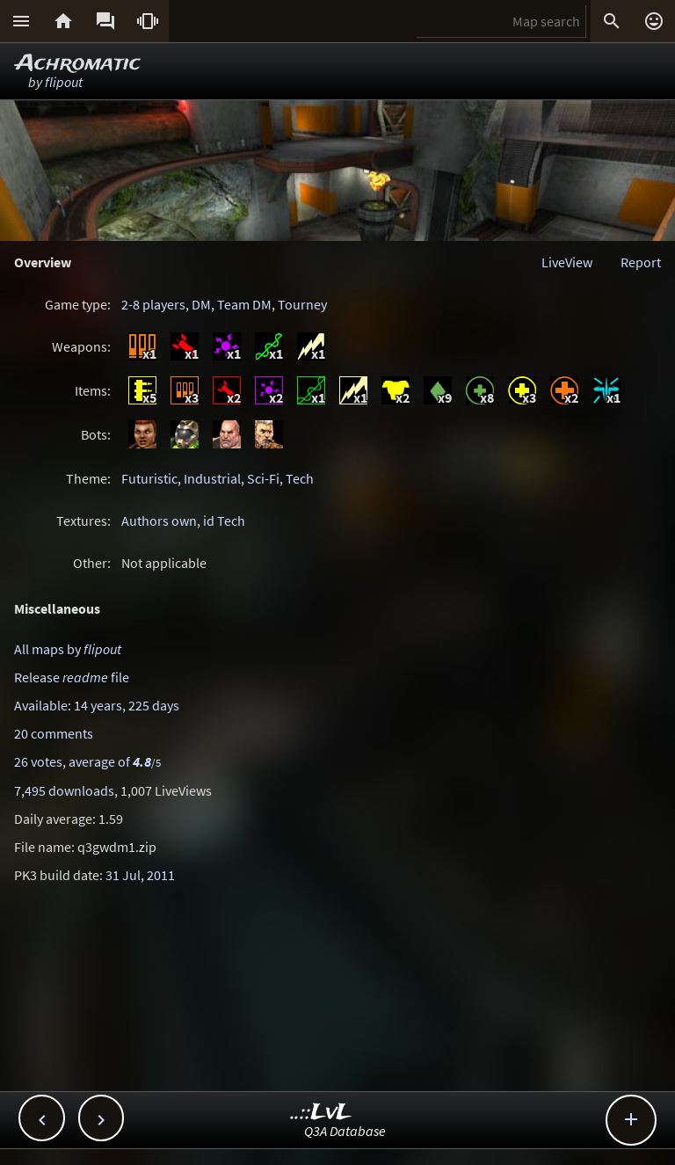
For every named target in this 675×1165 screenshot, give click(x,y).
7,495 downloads (64, 790)
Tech (300, 478)
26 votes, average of (87, 761)
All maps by (67, 649)
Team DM (244, 304)
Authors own (159, 520)
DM (201, 304)
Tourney (302, 304)
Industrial (212, 478)
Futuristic (149, 478)
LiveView (566, 262)
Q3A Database (345, 1131)
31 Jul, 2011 (140, 875)
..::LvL (321, 1112)
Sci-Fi (263, 478)
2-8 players (153, 304)
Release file (71, 677)
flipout (64, 82)
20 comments (53, 733)
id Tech (224, 520)
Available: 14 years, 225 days (96, 705)
